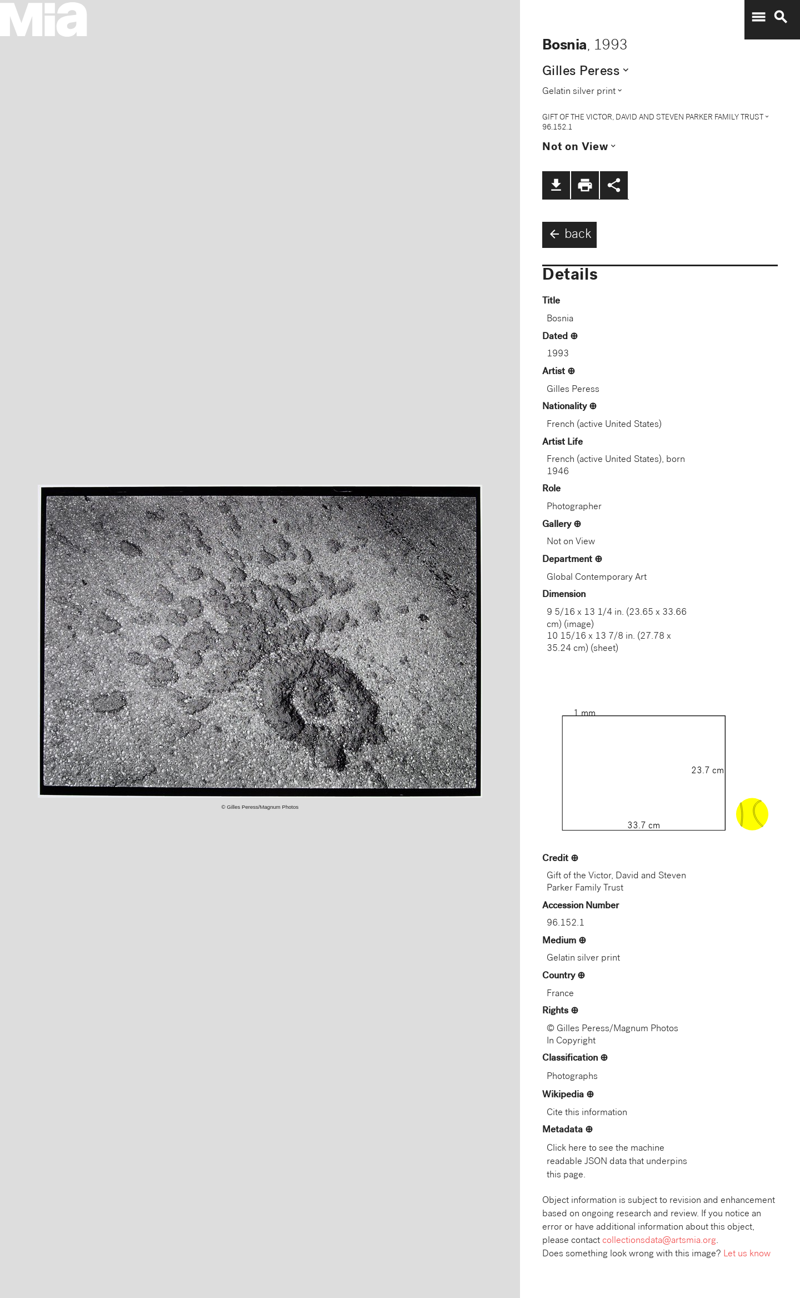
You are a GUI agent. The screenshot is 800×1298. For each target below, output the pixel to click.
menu (758, 17)
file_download (556, 185)
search (780, 17)
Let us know (747, 1254)
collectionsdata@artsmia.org (659, 1241)
